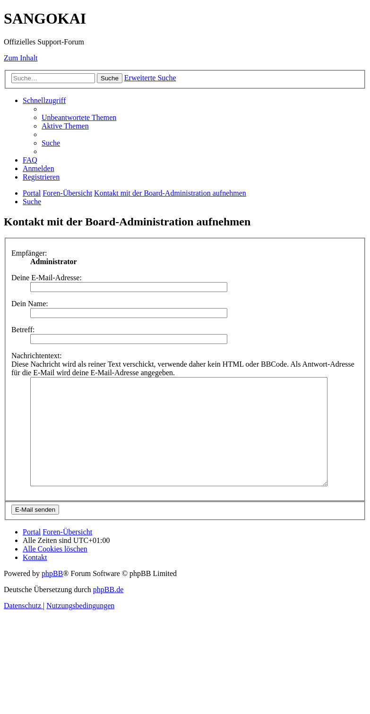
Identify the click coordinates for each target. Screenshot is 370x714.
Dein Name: (29, 304)
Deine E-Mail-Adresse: (46, 278)
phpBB (52, 595)
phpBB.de (108, 611)
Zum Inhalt (21, 58)
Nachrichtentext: (36, 356)
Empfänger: (29, 253)
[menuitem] (79, 117)
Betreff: (22, 330)
